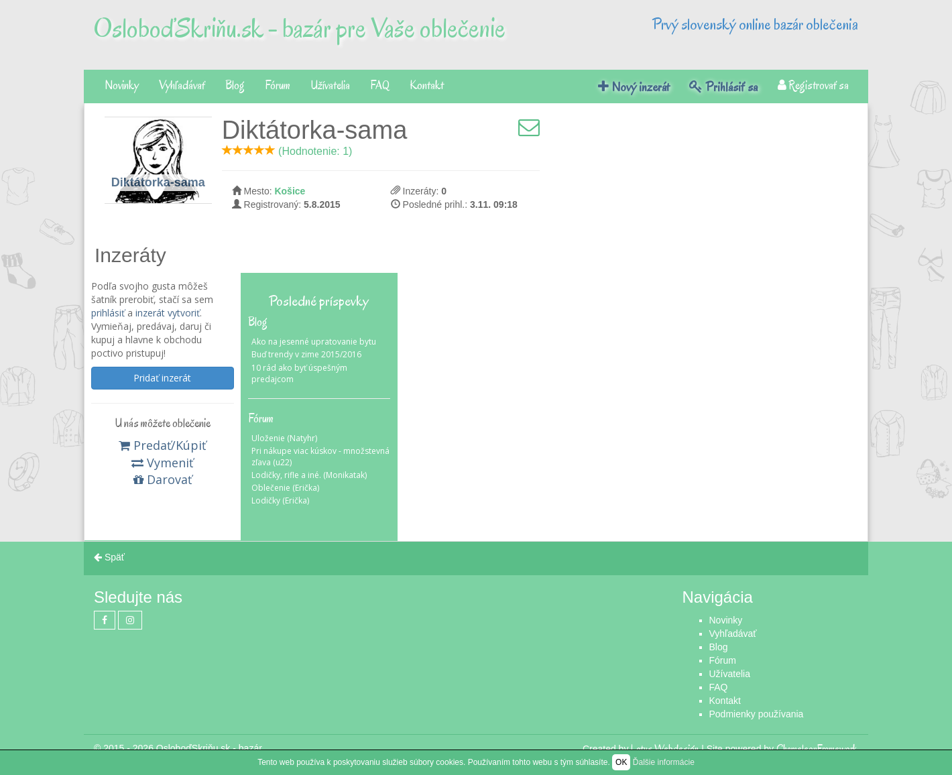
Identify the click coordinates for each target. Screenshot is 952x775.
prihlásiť (108, 312)
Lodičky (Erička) (280, 500)
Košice (289, 191)
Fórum (277, 85)
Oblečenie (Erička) (285, 487)
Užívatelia (330, 85)
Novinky (122, 85)
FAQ (380, 85)
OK (621, 762)
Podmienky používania (756, 714)
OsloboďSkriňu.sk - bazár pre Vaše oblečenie (299, 28)
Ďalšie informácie (664, 762)
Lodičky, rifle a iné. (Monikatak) (309, 475)
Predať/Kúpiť (162, 445)
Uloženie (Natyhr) (284, 438)
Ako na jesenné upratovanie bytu (313, 341)
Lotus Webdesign (665, 749)
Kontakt (427, 85)
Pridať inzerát (162, 377)
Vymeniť (162, 463)
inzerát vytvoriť (167, 312)
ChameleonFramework (817, 749)
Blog (235, 85)
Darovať (162, 479)
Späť (109, 557)
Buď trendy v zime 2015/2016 (306, 354)
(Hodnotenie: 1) (315, 151)
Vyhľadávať (182, 85)
